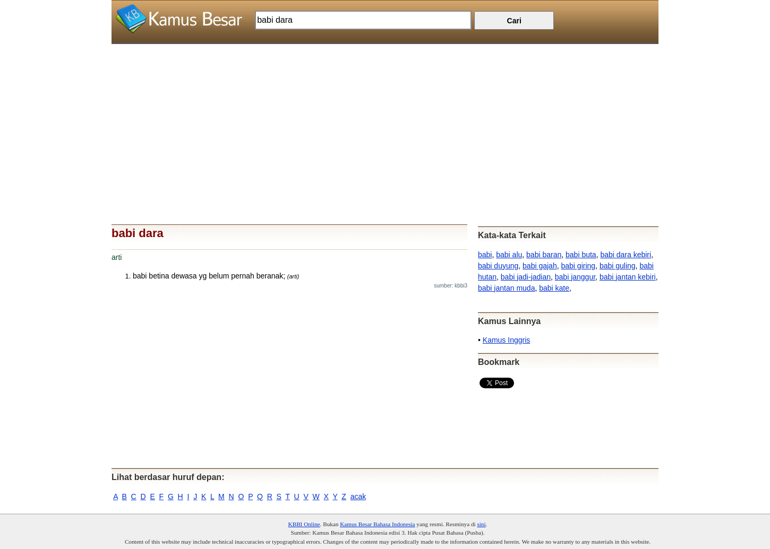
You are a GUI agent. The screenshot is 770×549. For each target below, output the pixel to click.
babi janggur (575, 277)
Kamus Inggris (506, 340)
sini (481, 524)
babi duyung (498, 266)
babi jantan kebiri (628, 277)
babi (485, 254)
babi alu (509, 254)
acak (358, 496)
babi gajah (540, 266)
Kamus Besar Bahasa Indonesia (377, 524)
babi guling (618, 266)
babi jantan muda (506, 288)
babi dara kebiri (625, 254)
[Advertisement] (385, 118)
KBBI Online (304, 524)
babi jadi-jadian (526, 277)
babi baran (543, 254)
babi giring (578, 266)
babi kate (554, 288)
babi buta (581, 254)
